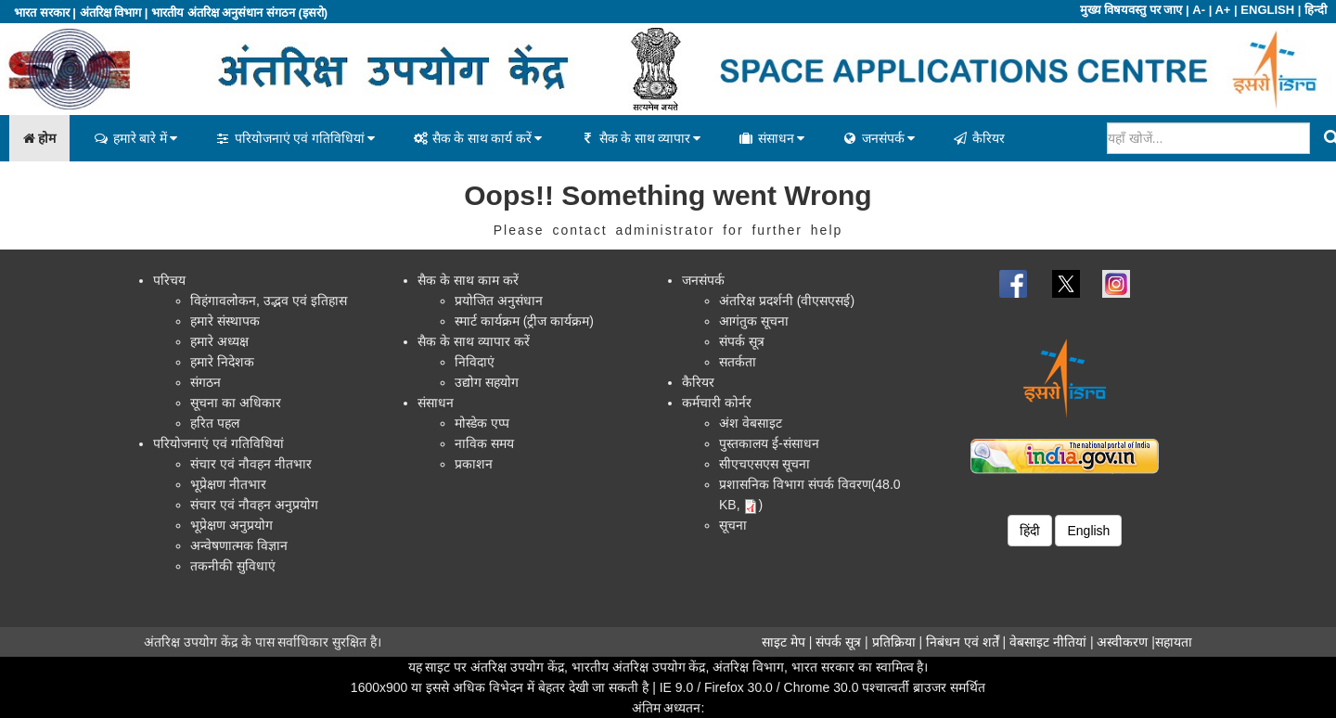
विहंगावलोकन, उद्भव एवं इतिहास (268, 300)
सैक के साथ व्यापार (639, 138)
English (1088, 530)
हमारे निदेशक (222, 361)
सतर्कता (737, 361)
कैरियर (978, 138)
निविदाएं (475, 361)
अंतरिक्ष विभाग (111, 12)
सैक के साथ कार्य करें (477, 138)
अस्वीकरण (1122, 642)
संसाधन (771, 138)
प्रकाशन (474, 463)
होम (39, 138)
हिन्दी (1315, 10)
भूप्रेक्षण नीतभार (228, 484)
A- (1198, 10)
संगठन (205, 382)
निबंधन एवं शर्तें (962, 642)
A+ (1222, 10)
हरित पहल (214, 423)
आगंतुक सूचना (754, 321)
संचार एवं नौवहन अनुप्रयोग (254, 504)
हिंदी (1030, 530)
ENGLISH (1267, 10)
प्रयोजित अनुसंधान (499, 300)
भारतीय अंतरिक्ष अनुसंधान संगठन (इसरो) (239, 12)
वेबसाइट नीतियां (1047, 642)
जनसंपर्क (878, 138)
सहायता (1173, 642)
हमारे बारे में (135, 138)
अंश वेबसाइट (750, 423)
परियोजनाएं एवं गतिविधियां (294, 138)
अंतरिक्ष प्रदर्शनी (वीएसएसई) (786, 300)
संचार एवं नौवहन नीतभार (251, 463)
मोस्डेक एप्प (482, 423)
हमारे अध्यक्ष (219, 341)
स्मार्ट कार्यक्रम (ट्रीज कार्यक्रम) (524, 321)
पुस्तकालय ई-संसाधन (769, 443)
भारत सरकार (42, 12)
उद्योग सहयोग (487, 382)
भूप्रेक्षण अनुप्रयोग (231, 525)
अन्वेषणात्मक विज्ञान (239, 545)
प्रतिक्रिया (894, 642)
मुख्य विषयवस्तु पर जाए (1131, 10)
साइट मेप (783, 642)
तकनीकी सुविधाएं (233, 565)
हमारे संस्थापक (225, 321)
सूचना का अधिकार (235, 402)
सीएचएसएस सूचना (764, 463)
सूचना (733, 525)
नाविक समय (484, 443)
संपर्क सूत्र (741, 341)
